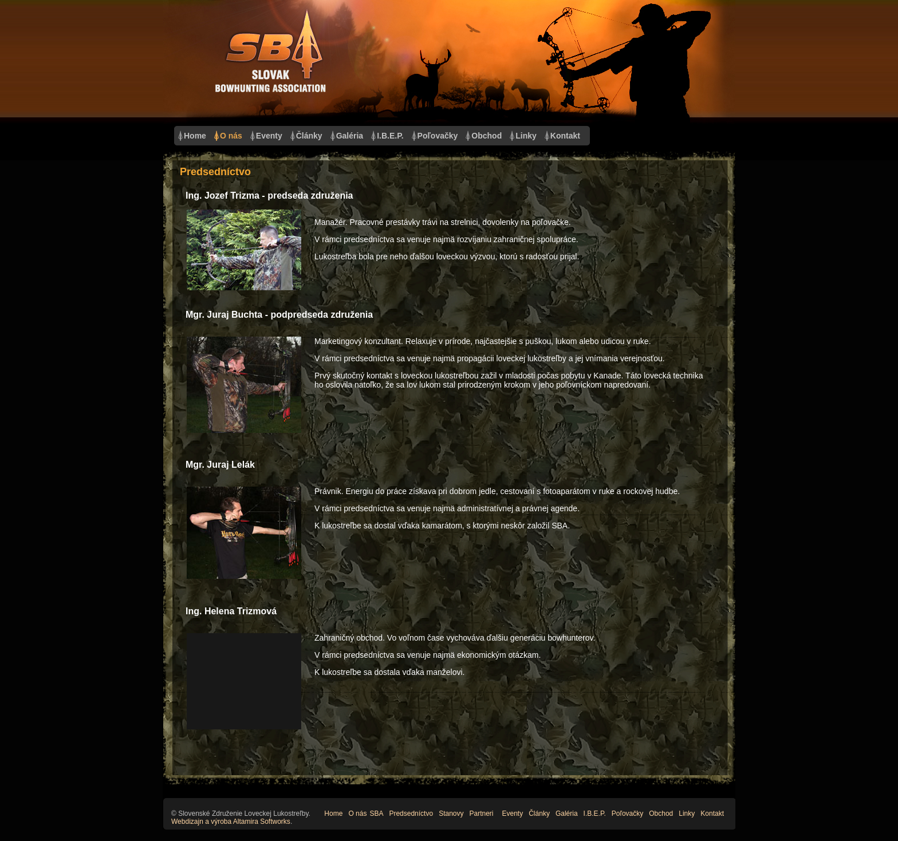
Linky (526, 135)
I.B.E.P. (390, 135)
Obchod (486, 135)
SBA (376, 814)
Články (309, 135)
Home (195, 135)
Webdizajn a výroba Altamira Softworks (230, 822)
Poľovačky (438, 135)
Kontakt (565, 135)
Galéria (349, 135)
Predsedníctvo (411, 814)
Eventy (269, 135)
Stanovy (451, 814)
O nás (231, 135)
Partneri (481, 814)
